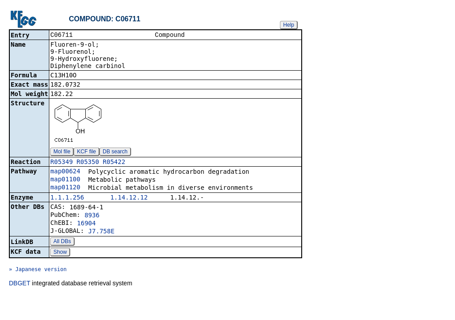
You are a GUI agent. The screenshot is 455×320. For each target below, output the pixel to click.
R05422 (114, 162)
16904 (86, 224)
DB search (115, 152)
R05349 (61, 162)
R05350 (87, 162)
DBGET (19, 284)
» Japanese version (38, 270)
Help (288, 25)
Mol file (61, 152)
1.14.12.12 (129, 198)
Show (60, 253)
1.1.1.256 (67, 198)
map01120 (65, 188)
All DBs (62, 242)
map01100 (65, 180)
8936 (92, 216)
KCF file (86, 152)
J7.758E (101, 232)
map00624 (65, 172)
